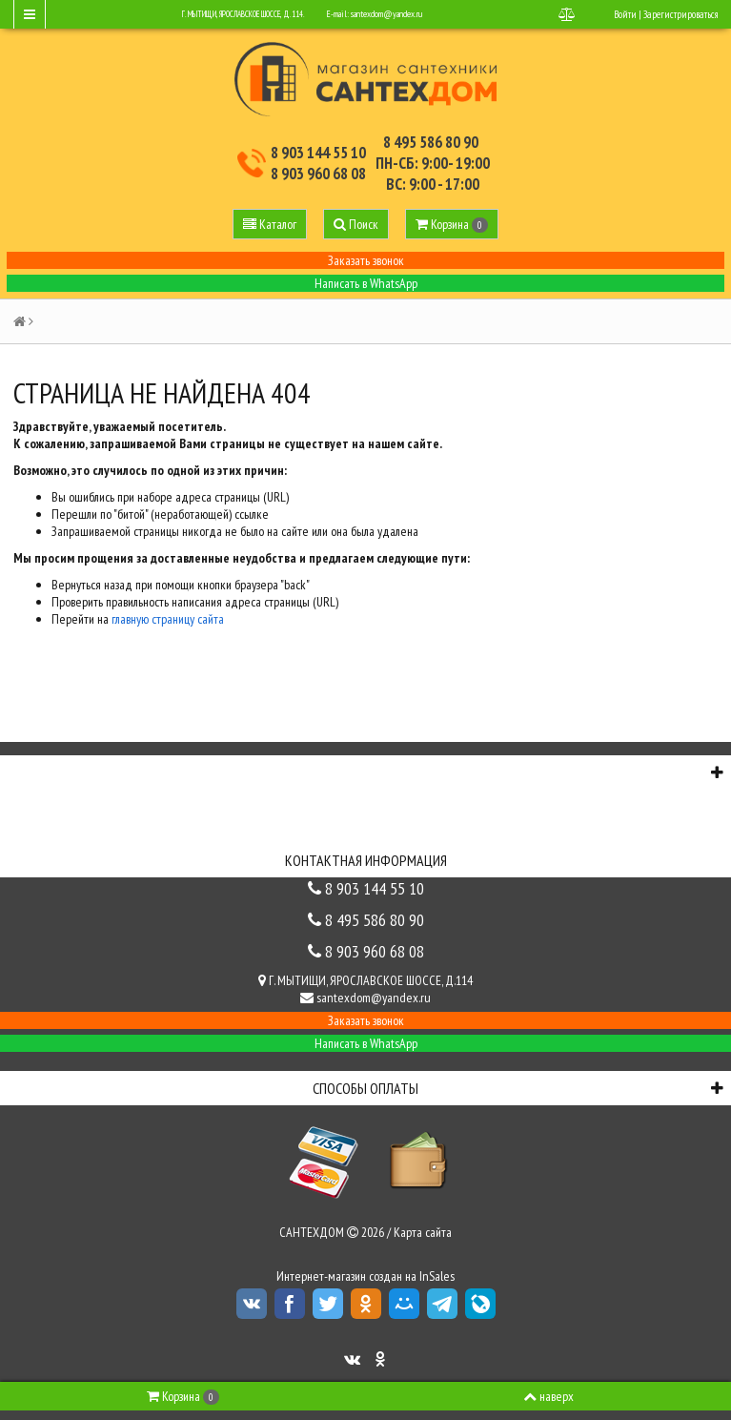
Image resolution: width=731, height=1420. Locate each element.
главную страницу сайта (168, 619)
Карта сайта (423, 1232)
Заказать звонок (366, 260)
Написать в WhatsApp (366, 283)
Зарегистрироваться (680, 14)
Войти (625, 14)
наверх (548, 1396)
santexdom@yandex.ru (386, 14)
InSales (437, 1276)
